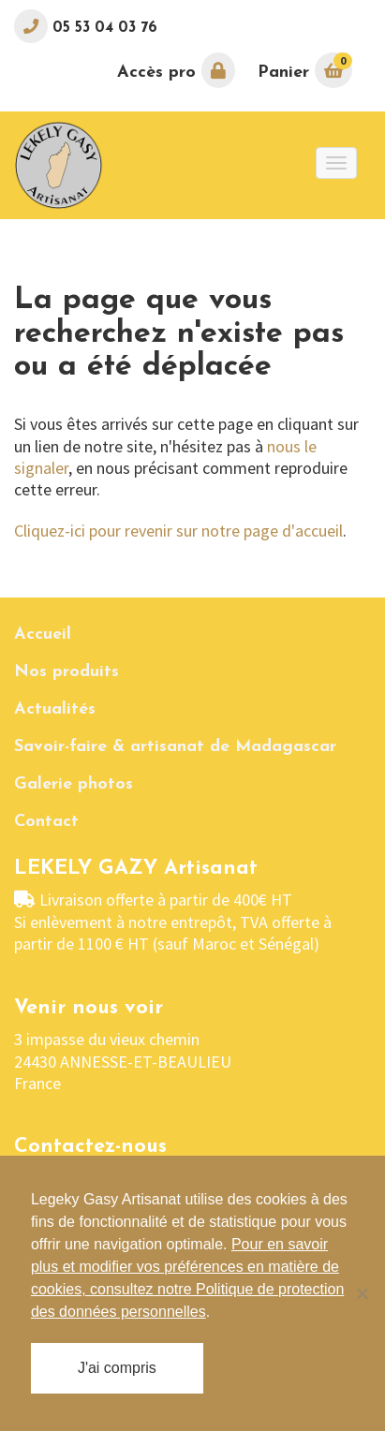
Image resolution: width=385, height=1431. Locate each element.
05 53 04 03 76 (102, 28)
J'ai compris (117, 1368)
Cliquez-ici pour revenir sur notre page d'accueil (178, 530)
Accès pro (176, 70)
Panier (305, 70)
